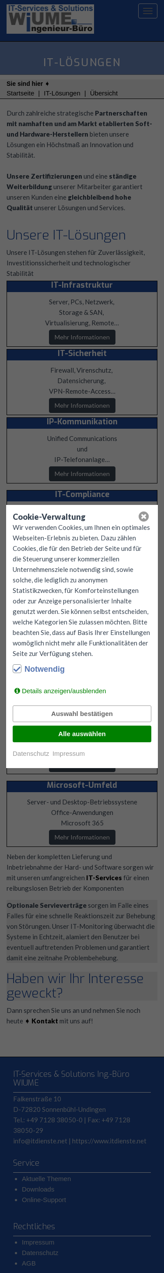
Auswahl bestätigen (82, 713)
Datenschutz (31, 753)
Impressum (68, 753)
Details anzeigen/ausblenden (64, 691)
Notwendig (44, 669)
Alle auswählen (81, 733)
